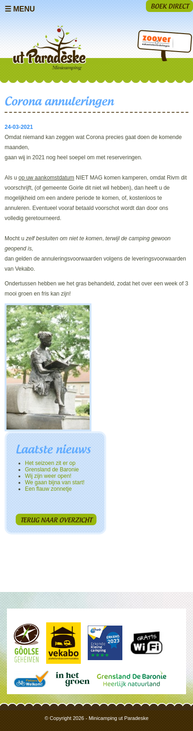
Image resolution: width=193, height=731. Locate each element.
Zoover (155, 43)
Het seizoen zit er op (50, 463)
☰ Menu (20, 9)
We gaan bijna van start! (54, 482)
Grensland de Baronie (52, 469)
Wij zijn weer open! (48, 476)
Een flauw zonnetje (48, 489)
